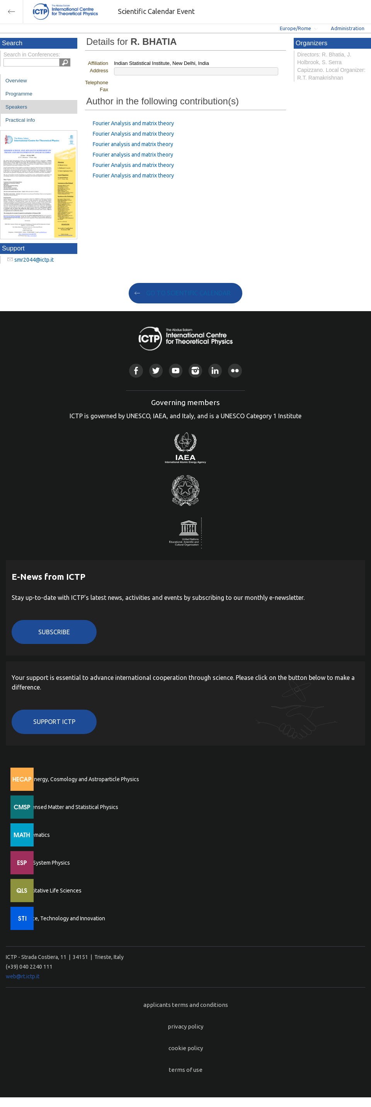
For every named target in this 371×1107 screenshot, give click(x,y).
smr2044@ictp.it (34, 260)
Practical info (20, 120)
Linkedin (215, 370)
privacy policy (185, 1026)
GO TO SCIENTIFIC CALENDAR (188, 293)
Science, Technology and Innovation (62, 918)
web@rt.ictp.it (22, 976)
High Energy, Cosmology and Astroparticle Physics (79, 779)
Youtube (175, 370)
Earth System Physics (44, 863)
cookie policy (185, 1048)
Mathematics (34, 835)
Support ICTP (54, 721)
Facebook (136, 370)
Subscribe (54, 631)
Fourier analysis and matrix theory (133, 144)
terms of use (186, 1069)
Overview (16, 80)
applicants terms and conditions (185, 1004)
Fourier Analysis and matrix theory (133, 123)
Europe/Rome (295, 28)
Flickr (235, 370)
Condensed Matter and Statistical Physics (68, 807)
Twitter (156, 370)
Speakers (16, 107)
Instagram (195, 370)
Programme (18, 94)
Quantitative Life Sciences (50, 890)
